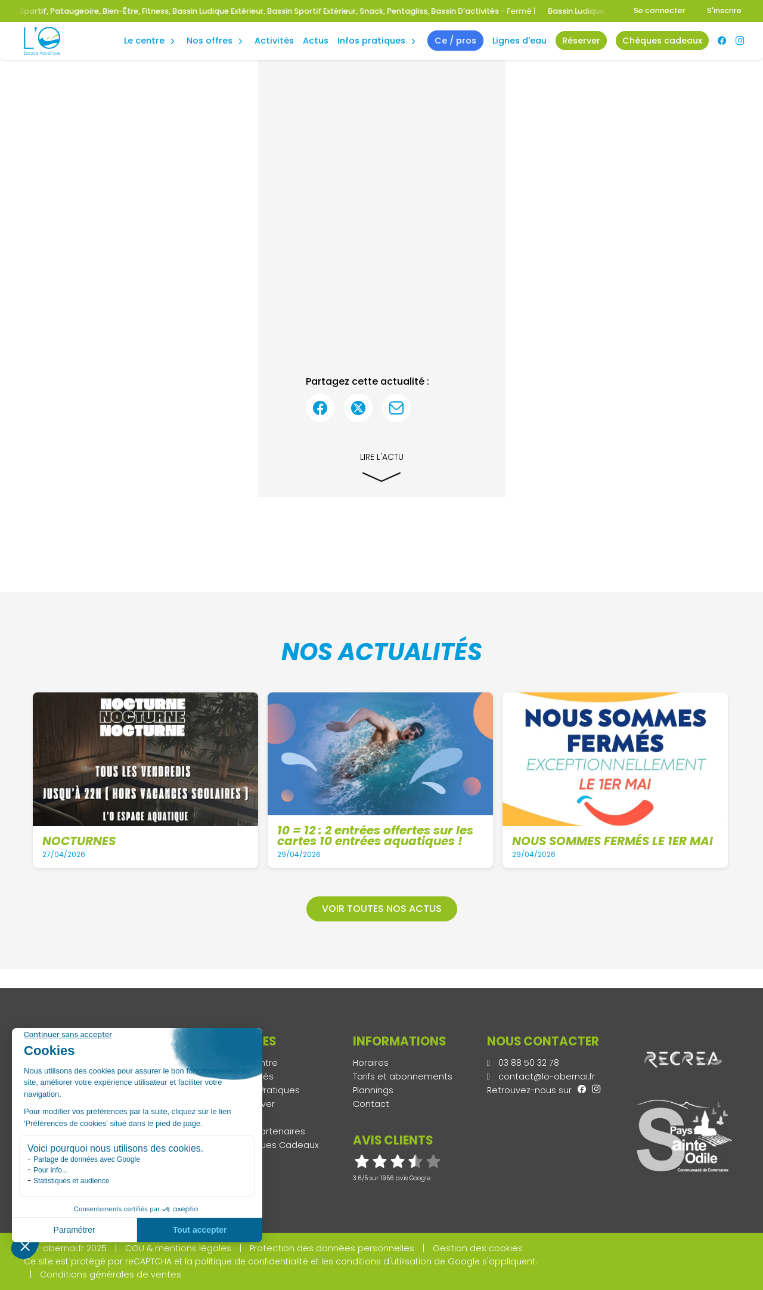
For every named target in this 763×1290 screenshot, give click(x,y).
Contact (371, 1104)
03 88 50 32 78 (523, 1063)
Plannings (373, 1090)
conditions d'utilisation (384, 1261)
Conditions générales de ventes (110, 1274)
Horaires (371, 1063)
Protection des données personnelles (332, 1248)
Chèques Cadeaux (278, 1145)
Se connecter (660, 10)
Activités (274, 40)
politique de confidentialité (251, 1261)
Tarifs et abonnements (402, 1076)
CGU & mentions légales (178, 1248)
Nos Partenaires (271, 1131)
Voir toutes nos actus (382, 908)
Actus (315, 40)
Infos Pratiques (371, 40)
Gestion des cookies (478, 1248)
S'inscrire (724, 10)
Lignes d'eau (519, 40)
